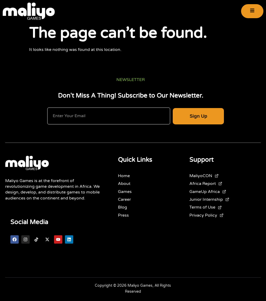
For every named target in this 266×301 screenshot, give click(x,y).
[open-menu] (252, 11)
